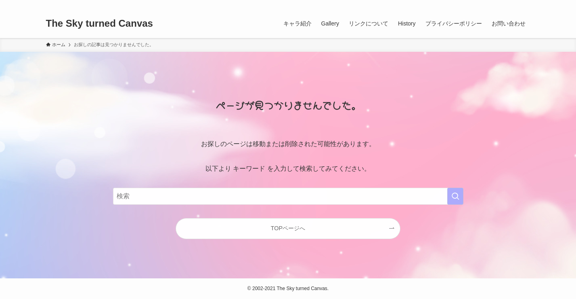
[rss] (514, 4)
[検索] (525, 4)
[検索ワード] (288, 196)
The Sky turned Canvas (99, 23)
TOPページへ (288, 228)
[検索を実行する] (455, 196)
